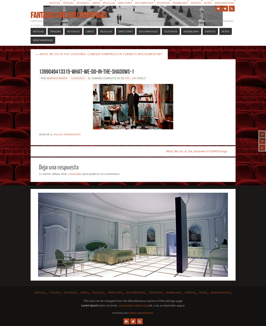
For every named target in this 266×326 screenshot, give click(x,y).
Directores (125, 2)
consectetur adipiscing (132, 305)
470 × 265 (131, 78)
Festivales (83, 2)
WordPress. (147, 313)
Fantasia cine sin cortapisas (69, 15)
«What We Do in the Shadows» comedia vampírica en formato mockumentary (99, 54)
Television (163, 2)
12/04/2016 (77, 78)
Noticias (54, 2)
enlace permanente (67, 134)
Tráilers (68, 2)
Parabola (133, 313)
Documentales (144, 2)
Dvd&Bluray (180, 2)
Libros (96, 2)
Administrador (57, 78)
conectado (75, 174)
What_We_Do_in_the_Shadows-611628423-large (196, 151)
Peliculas (109, 2)
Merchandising (224, 2)
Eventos (196, 2)
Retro (208, 2)
